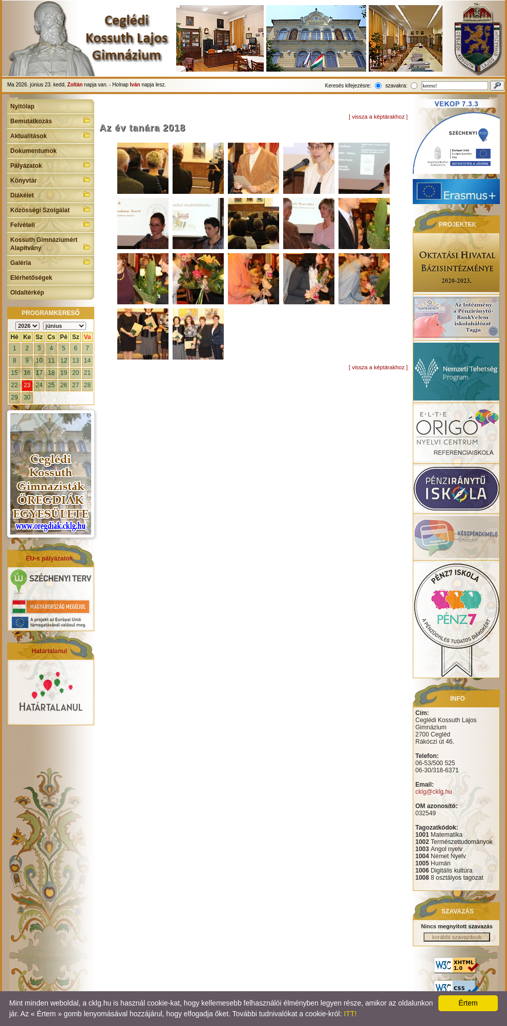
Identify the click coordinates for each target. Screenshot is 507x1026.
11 (51, 360)
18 (51, 372)
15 (14, 372)
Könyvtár (50, 179)
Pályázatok (50, 164)
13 (75, 360)
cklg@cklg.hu (433, 791)
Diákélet (50, 194)
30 (27, 397)
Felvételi (50, 224)
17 (39, 372)
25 (51, 385)
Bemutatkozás (50, 120)
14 (87, 360)
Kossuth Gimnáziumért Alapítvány (50, 244)
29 (14, 397)
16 (27, 372)
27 (75, 385)
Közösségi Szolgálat (50, 209)
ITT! (350, 1014)
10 (39, 360)
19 (63, 372)
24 (39, 385)
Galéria (50, 261)
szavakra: (396, 85)
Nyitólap (22, 106)
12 (63, 360)
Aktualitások (50, 135)
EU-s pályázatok (49, 558)
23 (27, 385)
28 (87, 385)
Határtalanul (49, 651)
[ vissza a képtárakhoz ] (378, 117)
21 (87, 372)
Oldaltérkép (27, 292)
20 (75, 372)
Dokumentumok (33, 150)
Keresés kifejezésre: (348, 85)
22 (14, 385)
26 (63, 385)
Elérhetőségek (31, 277)
